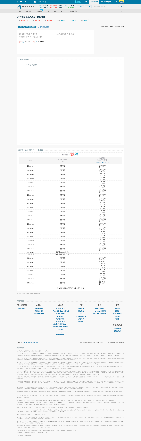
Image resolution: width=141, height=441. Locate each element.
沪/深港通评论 (117, 313)
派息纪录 (81, 319)
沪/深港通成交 (60, 321)
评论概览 (117, 308)
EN (30, 2)
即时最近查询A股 (39, 313)
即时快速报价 (39, 308)
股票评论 (117, 311)
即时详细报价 (39, 311)
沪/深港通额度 (60, 319)
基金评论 (117, 316)
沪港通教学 (117, 328)
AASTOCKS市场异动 (99, 313)
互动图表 (81, 311)
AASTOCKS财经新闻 (99, 311)
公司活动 (60, 329)
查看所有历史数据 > (102, 162)
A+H (60, 332)
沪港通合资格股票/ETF (60, 324)
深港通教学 (117, 331)
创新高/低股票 (60, 313)
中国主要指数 (60, 334)
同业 (81, 313)
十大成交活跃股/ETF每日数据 (60, 311)
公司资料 (81, 321)
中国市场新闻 (99, 308)
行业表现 (60, 316)
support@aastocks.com (30, 342)
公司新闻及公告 (81, 316)
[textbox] (108, 6)
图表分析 (81, 308)
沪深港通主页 (22, 308)
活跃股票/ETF (60, 308)
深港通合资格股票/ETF (60, 327)
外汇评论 (117, 319)
